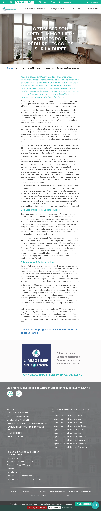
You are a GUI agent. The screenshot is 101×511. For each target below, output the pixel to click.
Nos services (42, 9)
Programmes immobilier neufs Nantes (67, 415)
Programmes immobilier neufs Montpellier (69, 437)
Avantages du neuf (57, 9)
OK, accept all (83, 504)
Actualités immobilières (18, 416)
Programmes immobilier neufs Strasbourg (69, 447)
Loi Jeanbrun (12, 458)
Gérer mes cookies (38, 495)
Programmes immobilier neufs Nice (66, 433)
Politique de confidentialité (79, 492)
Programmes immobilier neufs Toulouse (68, 440)
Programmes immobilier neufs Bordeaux (69, 426)
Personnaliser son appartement (19, 476)
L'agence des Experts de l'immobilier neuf (27, 423)
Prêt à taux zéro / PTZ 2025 (18, 465)
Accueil (10, 409)
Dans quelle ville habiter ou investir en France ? (26, 479)
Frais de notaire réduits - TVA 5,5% (21, 462)
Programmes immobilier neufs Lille (66, 419)
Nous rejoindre (14, 433)
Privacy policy (68, 507)
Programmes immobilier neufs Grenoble (69, 444)
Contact (96, 9)
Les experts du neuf (75, 9)
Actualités (88, 9)
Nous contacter (15, 437)
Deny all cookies (36, 507)
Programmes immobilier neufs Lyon (67, 422)
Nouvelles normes (14, 472)
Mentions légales (57, 492)
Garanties (11, 469)
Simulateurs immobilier (18, 420)
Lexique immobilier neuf (18, 413)
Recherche (30, 9)
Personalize (54, 507)
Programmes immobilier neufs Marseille (68, 430)
